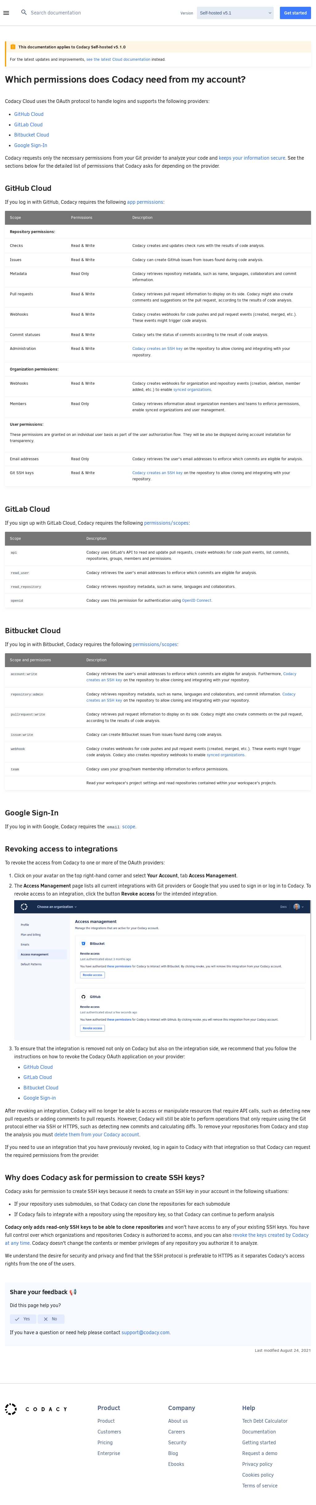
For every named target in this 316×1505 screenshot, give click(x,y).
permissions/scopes (166, 523)
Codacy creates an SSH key (157, 348)
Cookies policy (258, 1475)
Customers (109, 1432)
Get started (295, 13)
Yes (22, 1319)
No (50, 1319)
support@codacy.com (145, 1332)
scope (128, 826)
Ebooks (176, 1464)
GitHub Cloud (29, 114)
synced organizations (192, 389)
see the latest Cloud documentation (118, 59)
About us (178, 1421)
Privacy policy (257, 1464)
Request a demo (259, 1453)
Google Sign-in (39, 1098)
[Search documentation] (99, 13)
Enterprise (109, 1453)
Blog (173, 1453)
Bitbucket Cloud (31, 135)
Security (177, 1442)
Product (106, 1421)
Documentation (259, 1432)
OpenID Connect (196, 600)
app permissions (145, 202)
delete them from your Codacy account (96, 1134)
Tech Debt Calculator (265, 1421)
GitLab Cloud (28, 124)
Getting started (259, 1442)
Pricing (105, 1442)
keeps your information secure (252, 158)
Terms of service (259, 1485)
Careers (176, 1432)
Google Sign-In (30, 145)
